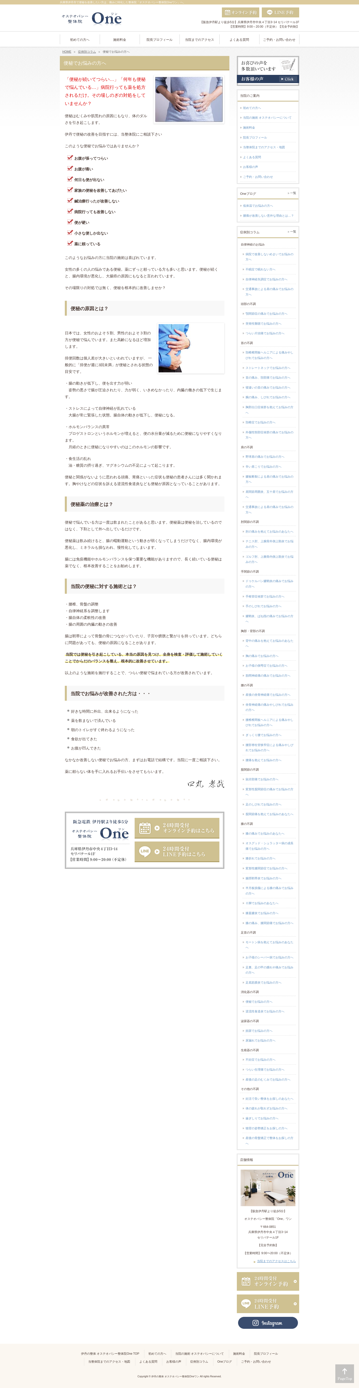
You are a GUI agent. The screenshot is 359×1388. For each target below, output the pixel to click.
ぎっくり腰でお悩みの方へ (263, 735)
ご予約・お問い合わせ (258, 177)
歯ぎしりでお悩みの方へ (262, 1118)
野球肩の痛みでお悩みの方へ (265, 456)
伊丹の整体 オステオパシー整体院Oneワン (175, 1376)
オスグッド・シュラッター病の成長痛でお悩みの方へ (269, 846)
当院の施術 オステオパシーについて (267, 117)
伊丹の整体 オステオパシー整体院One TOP (110, 1353)
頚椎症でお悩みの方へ (260, 422)
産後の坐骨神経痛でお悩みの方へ (268, 694)
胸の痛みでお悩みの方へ (262, 656)
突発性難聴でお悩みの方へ (263, 323)
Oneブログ (224, 1361)
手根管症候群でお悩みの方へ (265, 596)
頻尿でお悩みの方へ (259, 1031)
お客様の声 (250, 167)
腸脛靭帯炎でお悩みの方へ (263, 878)
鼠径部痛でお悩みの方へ (262, 779)
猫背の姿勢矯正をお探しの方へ (266, 1128)
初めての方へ (252, 108)
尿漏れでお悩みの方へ (260, 1040)
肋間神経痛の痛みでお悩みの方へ (268, 675)
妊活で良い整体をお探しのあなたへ (269, 1098)
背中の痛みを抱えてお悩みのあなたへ (269, 643)
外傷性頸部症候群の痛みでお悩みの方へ (269, 435)
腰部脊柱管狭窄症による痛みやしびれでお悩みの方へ (269, 747)
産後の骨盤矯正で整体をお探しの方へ (269, 1140)
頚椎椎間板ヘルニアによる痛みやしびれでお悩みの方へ (269, 355)
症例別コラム (199, 1361)
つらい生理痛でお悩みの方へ (265, 1069)
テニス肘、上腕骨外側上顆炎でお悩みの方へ (269, 544)
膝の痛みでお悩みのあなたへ (265, 833)
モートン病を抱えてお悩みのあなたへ (269, 945)
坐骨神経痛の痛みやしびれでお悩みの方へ (269, 707)
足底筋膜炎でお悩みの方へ (263, 982)
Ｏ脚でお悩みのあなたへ (262, 903)
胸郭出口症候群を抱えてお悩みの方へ (269, 409)
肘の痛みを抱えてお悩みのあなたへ (269, 531)
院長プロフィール (255, 137)
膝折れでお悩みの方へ (260, 858)
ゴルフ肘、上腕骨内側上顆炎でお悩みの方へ (269, 559)
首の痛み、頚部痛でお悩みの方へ (268, 377)
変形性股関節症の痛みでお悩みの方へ (269, 792)
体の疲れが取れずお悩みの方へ (266, 1108)
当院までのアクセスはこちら (276, 1261)
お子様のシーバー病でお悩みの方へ (269, 957)
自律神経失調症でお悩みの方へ (266, 279)
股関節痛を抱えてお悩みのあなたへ (269, 814)
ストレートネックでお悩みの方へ (268, 368)
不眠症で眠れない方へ (260, 269)
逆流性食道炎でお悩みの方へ (265, 1011)
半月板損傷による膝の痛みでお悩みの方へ (269, 890)
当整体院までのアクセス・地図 (264, 147)
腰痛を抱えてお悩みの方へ (263, 760)
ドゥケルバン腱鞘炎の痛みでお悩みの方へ (269, 583)
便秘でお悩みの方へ (259, 1001)
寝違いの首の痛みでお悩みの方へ (268, 387)
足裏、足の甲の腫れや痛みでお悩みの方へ (269, 970)
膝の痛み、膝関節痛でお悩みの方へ (269, 923)
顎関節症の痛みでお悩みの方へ (266, 313)
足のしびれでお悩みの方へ (263, 804)
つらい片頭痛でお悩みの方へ (265, 333)
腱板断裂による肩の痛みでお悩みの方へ (269, 479)
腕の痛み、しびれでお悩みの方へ (268, 397)
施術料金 (249, 127)
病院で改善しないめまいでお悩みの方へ (269, 256)
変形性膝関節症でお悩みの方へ (266, 868)
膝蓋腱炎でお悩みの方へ (262, 913)
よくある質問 (252, 157)
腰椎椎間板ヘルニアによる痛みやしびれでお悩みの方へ (269, 722)
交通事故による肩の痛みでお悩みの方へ (269, 291)
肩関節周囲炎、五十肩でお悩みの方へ (269, 494)
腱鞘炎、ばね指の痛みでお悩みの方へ (269, 618)
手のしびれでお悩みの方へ (263, 606)
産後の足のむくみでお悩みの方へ (268, 1079)
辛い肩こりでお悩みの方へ (263, 466)
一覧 (293, 193)
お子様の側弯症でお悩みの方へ (266, 665)
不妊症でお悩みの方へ (260, 1059)
